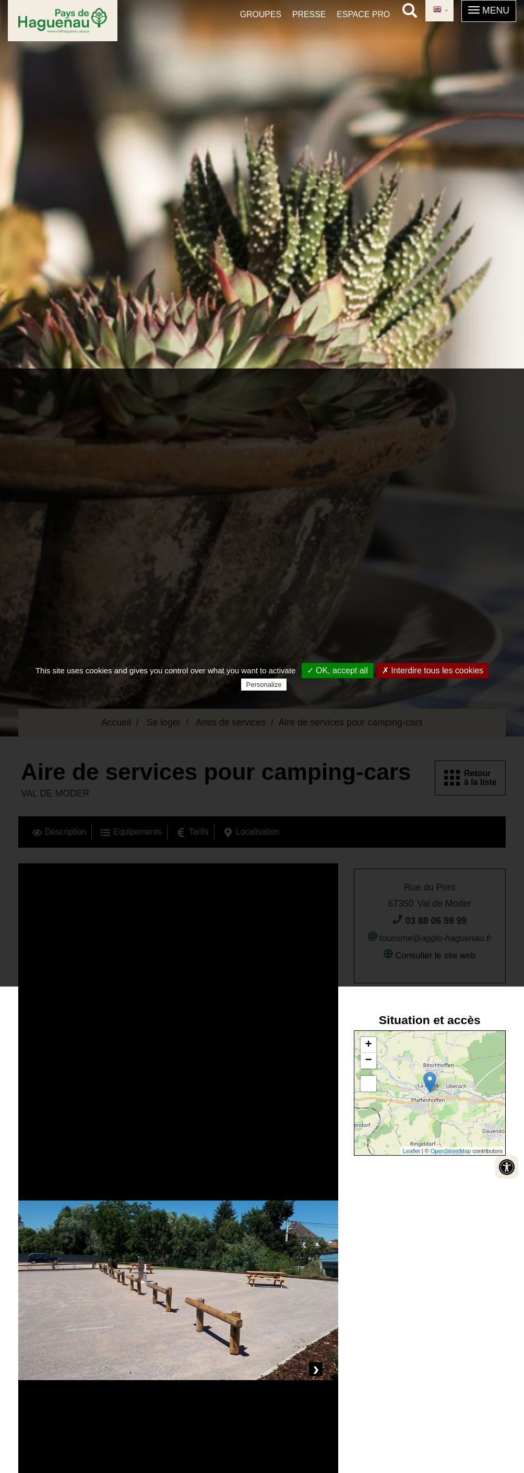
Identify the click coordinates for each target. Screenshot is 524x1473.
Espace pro (363, 14)
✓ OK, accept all (337, 670)
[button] (488, 11)
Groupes (260, 14)
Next (316, 1369)
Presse (309, 14)
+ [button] (368, 1045)
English (437, 10)
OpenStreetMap (451, 1151)
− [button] (368, 1060)
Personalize (264, 684)
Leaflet (411, 1151)
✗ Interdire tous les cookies (432, 670)
